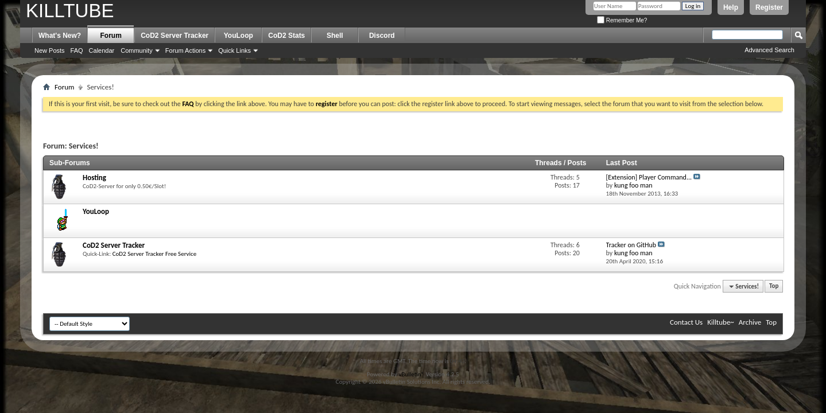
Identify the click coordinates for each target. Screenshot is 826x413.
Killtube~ (720, 322)
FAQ (77, 50)
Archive (750, 322)
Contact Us (686, 322)
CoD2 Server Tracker (174, 36)
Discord (382, 36)
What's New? (59, 36)
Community (137, 50)
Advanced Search (769, 49)
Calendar (102, 50)
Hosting (94, 177)
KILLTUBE (70, 10)
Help (730, 7)
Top (773, 286)
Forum (111, 36)
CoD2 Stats (286, 36)
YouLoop (238, 36)
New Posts (49, 50)
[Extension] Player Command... (649, 177)
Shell (335, 36)
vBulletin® (411, 374)
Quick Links (234, 50)
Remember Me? (622, 20)
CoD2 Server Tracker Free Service (155, 254)
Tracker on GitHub (631, 245)
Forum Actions (185, 50)
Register (769, 7)
